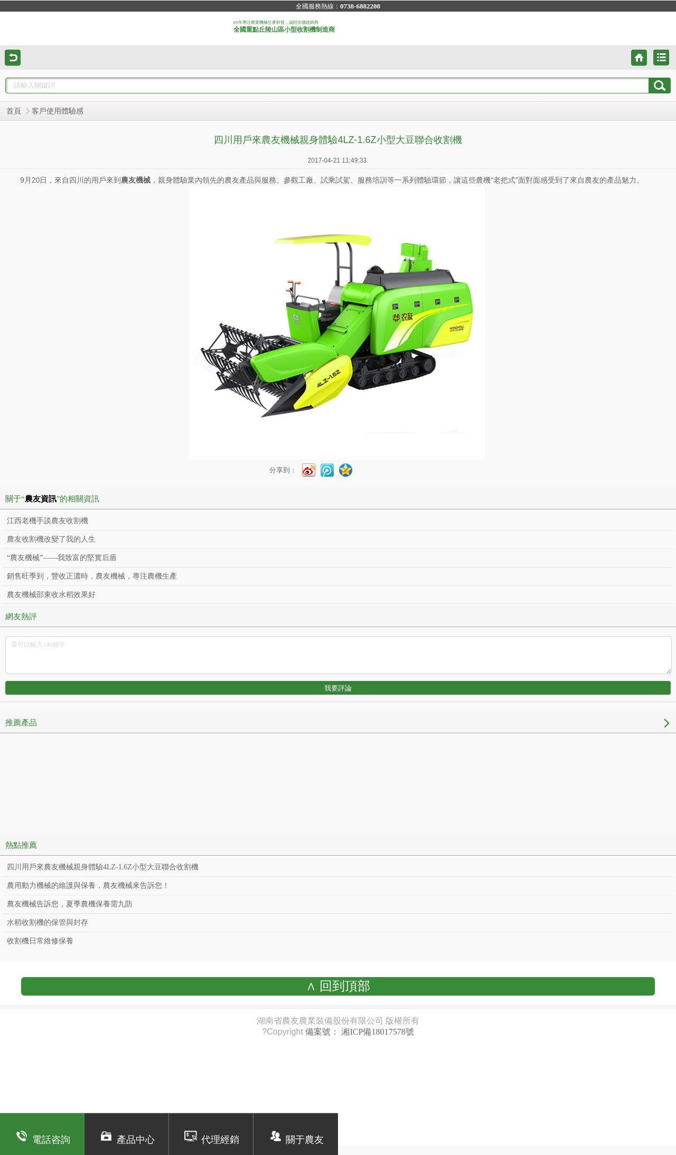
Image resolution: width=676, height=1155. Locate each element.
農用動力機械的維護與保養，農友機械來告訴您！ (88, 885)
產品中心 (126, 1139)
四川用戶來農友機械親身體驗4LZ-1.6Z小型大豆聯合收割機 (103, 867)
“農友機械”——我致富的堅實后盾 (62, 558)
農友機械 (136, 180)
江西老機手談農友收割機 (47, 521)
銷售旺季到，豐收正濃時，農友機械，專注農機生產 (92, 576)
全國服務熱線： (338, 6)
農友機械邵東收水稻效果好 (51, 595)
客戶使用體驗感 (57, 111)
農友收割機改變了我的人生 (51, 539)
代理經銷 (211, 1139)
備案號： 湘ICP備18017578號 (359, 1031)
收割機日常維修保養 (40, 941)
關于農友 (296, 1139)
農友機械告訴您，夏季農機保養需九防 (70, 904)
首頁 (13, 111)
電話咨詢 (42, 1139)
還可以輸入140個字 (338, 655)
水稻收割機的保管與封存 (47, 922)
